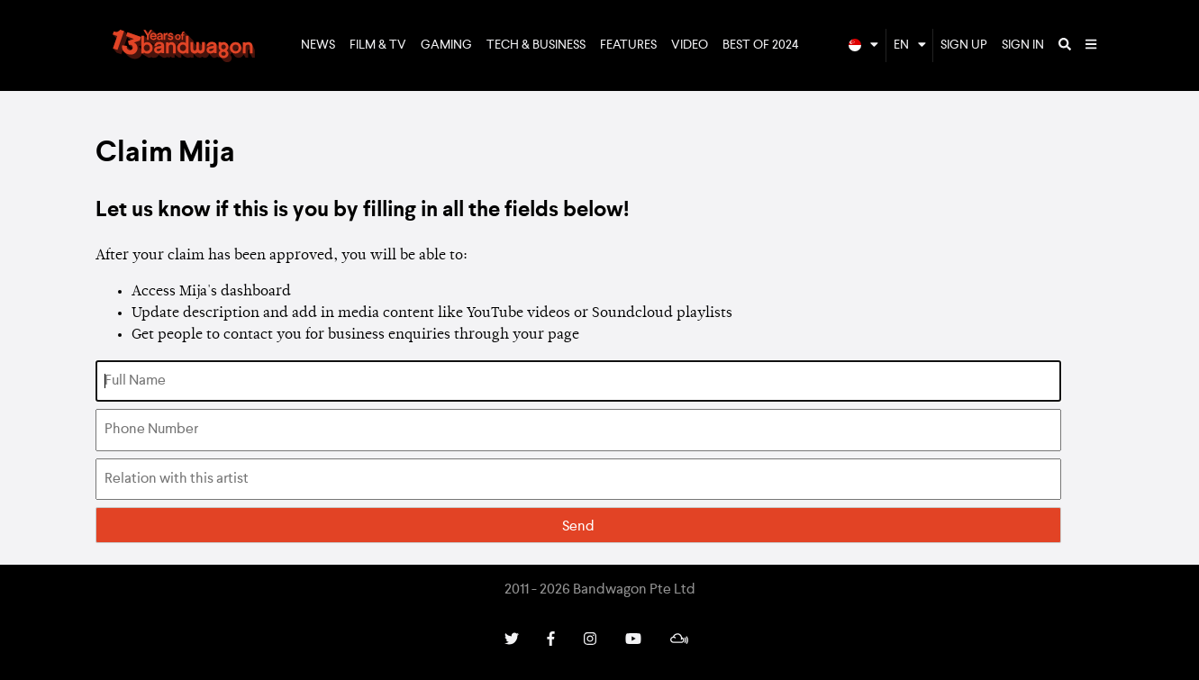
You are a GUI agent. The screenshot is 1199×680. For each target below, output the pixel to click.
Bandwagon (184, 46)
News (318, 45)
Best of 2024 (760, 45)
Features (628, 45)
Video (689, 45)
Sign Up (963, 45)
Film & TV (378, 45)
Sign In (1023, 45)
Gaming (446, 45)
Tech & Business (536, 45)
